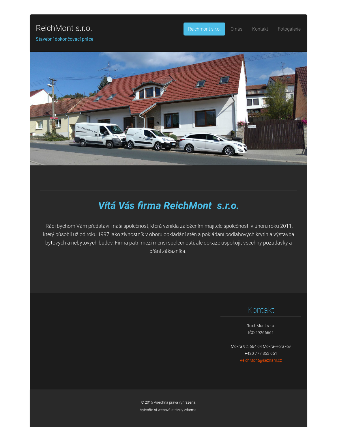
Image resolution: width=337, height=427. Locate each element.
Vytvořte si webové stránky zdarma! (168, 410)
